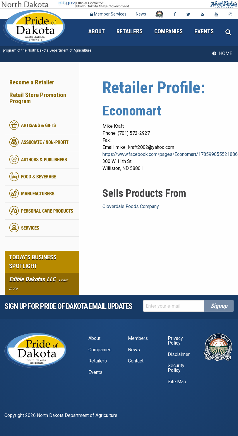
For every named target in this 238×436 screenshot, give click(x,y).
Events (204, 31)
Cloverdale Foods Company (130, 206)
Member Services (108, 14)
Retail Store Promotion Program (37, 98)
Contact (135, 361)
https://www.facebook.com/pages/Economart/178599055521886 (170, 154)
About (96, 31)
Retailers (130, 31)
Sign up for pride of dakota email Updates (68, 306)
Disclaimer (179, 354)
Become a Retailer (31, 82)
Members (138, 338)
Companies (168, 31)
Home (225, 53)
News (141, 14)
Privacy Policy (175, 340)
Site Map (177, 381)
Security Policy (176, 368)
